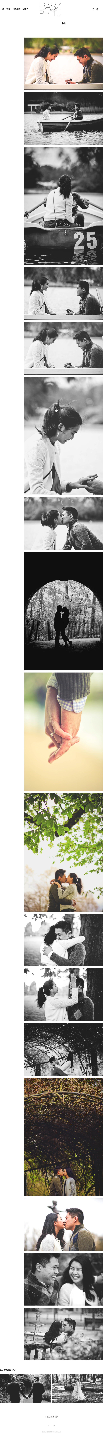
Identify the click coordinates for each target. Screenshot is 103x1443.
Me (3, 9)
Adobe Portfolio (55, 1432)
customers (16, 9)
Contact (25, 9)
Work (8, 9)
